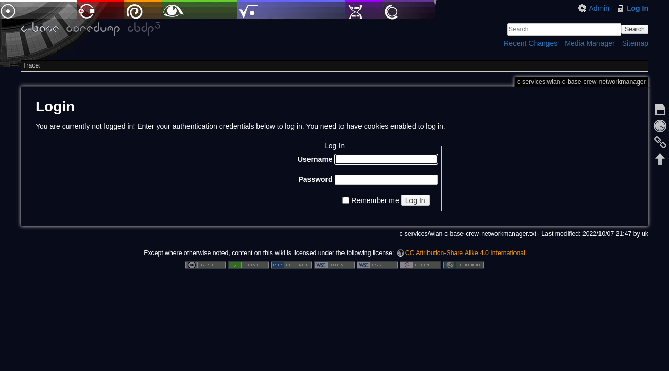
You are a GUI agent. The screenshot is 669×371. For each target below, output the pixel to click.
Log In (637, 8)
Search (635, 29)
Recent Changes (530, 43)
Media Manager (589, 43)
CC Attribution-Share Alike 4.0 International (465, 253)
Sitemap (635, 43)
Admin (599, 8)
